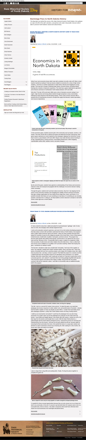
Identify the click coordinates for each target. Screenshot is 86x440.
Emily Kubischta (8, 51)
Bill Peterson (7, 31)
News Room (59, 431)
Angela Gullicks (7, 21)
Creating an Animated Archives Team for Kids (14, 91)
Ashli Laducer (7, 28)
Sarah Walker (7, 75)
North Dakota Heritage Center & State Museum (72, 429)
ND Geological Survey (71, 425)
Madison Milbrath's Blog (38, 205)
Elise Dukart (7, 48)
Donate (47, 431)
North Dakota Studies (71, 431)
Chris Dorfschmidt (8, 41)
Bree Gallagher (7, 34)
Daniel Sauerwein (8, 44)
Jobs (58, 428)
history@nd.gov (30, 432)
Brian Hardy (7, 38)
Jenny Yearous (7, 55)
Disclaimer (74, 437)
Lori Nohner (7, 65)
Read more (37, 203)
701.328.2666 (29, 430)
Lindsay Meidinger (8, 61)
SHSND (12, 429)
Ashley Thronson (8, 24)
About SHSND (49, 425)
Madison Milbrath (41, 44)
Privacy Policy (68, 437)
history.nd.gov (29, 434)
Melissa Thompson (8, 71)
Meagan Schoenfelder (9, 68)
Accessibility (79, 437)
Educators (59, 425)
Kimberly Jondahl (8, 58)
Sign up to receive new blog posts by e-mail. (14, 112)
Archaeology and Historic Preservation (50, 429)
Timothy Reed (7, 78)
